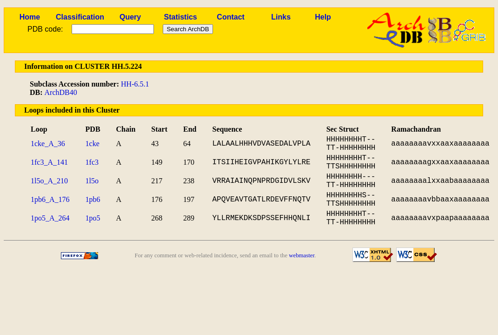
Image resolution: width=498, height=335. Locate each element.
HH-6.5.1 (135, 84)
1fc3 (92, 162)
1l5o (92, 181)
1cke (93, 143)
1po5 (93, 218)
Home (30, 17)
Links (281, 17)
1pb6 (93, 199)
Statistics (180, 17)
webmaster (301, 255)
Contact (231, 17)
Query (130, 17)
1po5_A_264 (50, 218)
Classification (80, 17)
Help (323, 17)
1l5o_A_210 (49, 181)
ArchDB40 (61, 92)
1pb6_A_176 (50, 199)
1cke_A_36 (48, 143)
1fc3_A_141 (49, 162)
